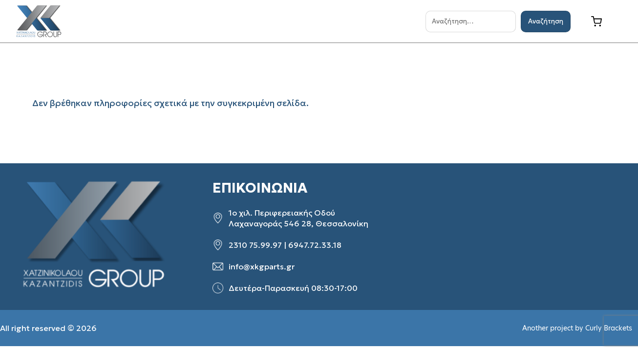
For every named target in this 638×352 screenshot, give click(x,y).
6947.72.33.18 (314, 245)
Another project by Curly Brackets (577, 328)
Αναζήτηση (545, 21)
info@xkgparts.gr (262, 266)
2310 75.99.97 (255, 245)
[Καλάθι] (604, 21)
